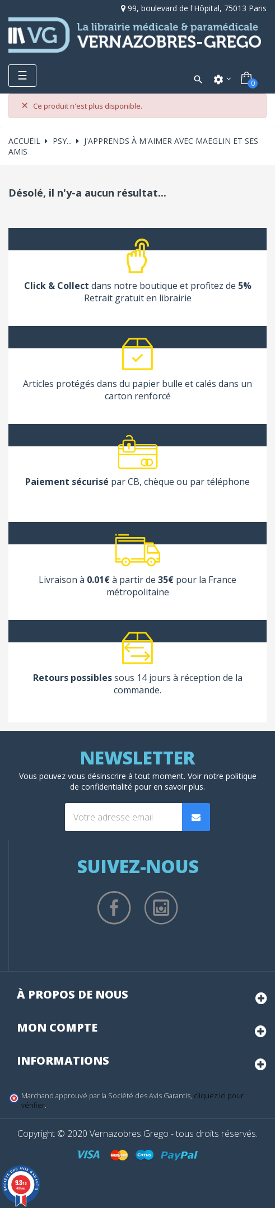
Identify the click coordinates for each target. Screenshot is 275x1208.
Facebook (114, 908)
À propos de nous (72, 994)
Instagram (161, 908)
